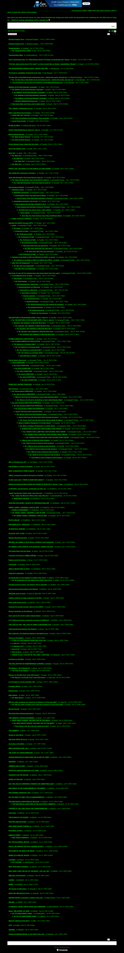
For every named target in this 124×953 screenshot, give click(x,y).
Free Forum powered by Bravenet (62, 947)
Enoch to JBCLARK (35, 593)
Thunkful (38, 108)
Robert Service (50, 898)
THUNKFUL (69, 484)
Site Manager (48, 73)
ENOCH (51, 578)
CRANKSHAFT (40, 913)
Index (19, 24)
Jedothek (26, 48)
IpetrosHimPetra (57, 495)
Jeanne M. (63, 702)
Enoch (75, 59)
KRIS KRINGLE (54, 906)
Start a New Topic (12, 34)
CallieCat (43, 916)
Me (35, 51)
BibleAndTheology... (76, 77)
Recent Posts (11, 26)
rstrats (42, 87)
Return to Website (12, 24)
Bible (34, 921)
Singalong (50, 934)
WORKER (20, 880)
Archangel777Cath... (31, 155)
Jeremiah (36, 893)
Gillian (57, 580)
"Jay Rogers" (34, 462)
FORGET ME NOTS (29, 125)
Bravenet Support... (33, 39)
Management (55, 68)
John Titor (52, 677)
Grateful (17, 925)
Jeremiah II (33, 889)
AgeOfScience (29, 862)
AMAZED (21, 929)
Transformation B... (32, 55)
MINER (20, 902)
